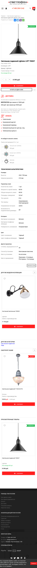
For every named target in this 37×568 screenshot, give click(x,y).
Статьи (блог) (5, 524)
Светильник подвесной (8, 343)
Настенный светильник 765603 (11, 311)
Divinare (4, 394)
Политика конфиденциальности (10, 516)
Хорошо (33, 563)
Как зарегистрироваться (8, 499)
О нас (2, 529)
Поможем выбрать (6, 505)
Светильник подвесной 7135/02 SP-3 (12, 389)
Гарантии (3, 518)
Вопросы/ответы (6, 522)
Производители (5, 527)
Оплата (3, 501)
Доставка (3, 503)
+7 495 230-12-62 (18, 8)
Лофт (2, 345)
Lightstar (8, 68)
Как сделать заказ (6, 497)
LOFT (9, 66)
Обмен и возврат (6, 520)
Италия (12, 71)
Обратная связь (5, 507)
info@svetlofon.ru (11, 539)
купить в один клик (16, 89)
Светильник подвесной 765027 (11, 458)
